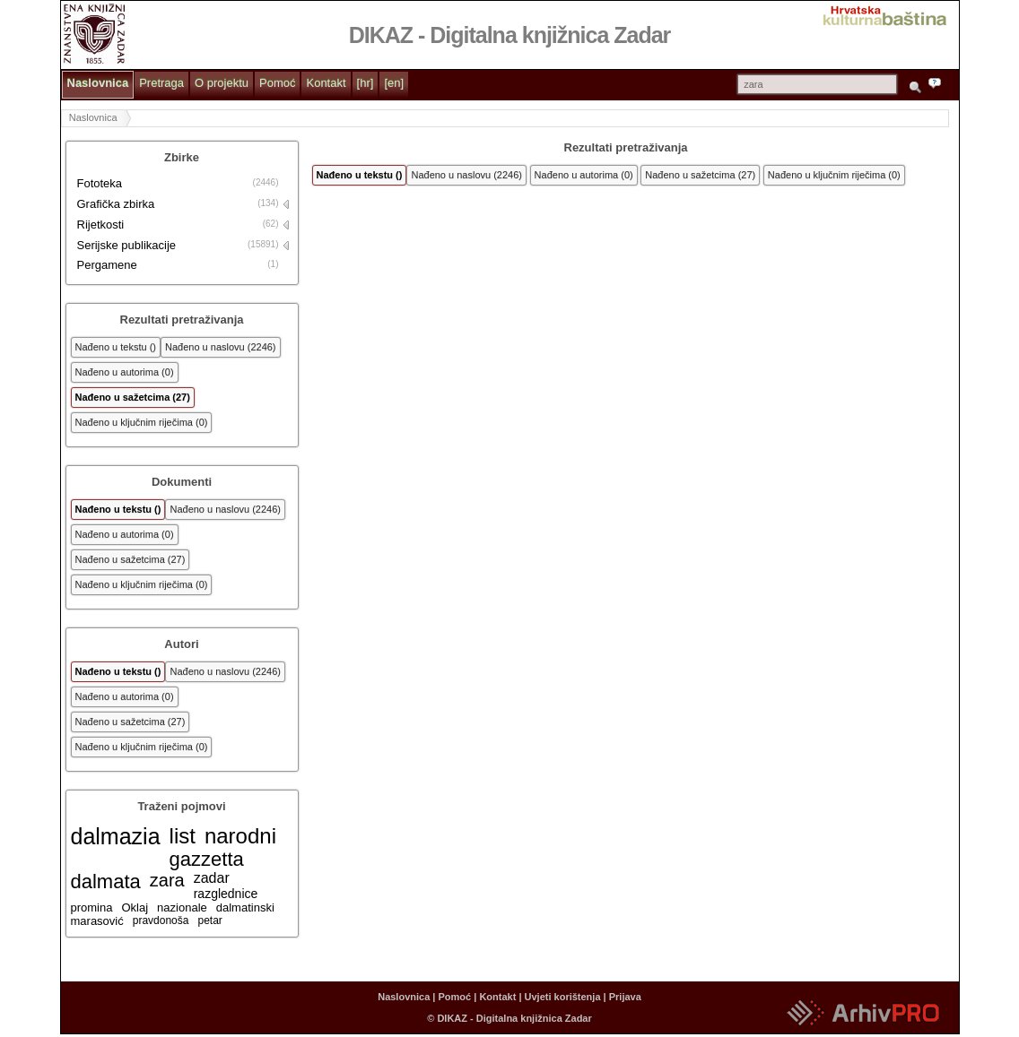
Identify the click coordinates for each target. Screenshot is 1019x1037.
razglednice (226, 893)
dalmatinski (245, 907)
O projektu (221, 83)
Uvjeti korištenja (563, 996)
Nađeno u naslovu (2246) (220, 346)
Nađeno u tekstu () (116, 346)
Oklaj (134, 907)
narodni (240, 836)
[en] (394, 83)
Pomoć (277, 83)
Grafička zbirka (116, 204)
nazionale (182, 907)
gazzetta (207, 859)
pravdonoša (161, 920)
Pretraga (161, 83)
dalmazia (116, 836)
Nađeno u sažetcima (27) (132, 397)
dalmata (106, 881)
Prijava (625, 996)
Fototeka (100, 183)
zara (167, 880)
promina (92, 907)
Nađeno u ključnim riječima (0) (141, 422)
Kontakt (325, 83)
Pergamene (107, 265)
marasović (97, 921)
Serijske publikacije (127, 245)
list (183, 836)
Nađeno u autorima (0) (124, 372)
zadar (212, 878)
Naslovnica (98, 83)
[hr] (365, 83)
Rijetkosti (101, 224)
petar (209, 920)
